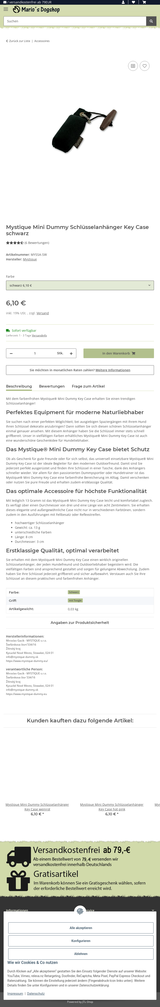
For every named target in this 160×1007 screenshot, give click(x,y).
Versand (43, 313)
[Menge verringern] (11, 353)
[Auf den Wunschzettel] (145, 66)
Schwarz (74, 592)
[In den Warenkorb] (9, 54)
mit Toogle (75, 600)
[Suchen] (151, 21)
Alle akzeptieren (81, 928)
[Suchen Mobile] (75, 21)
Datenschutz (36, 993)
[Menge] (35, 353)
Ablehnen (80, 954)
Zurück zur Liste (19, 41)
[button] (123, 2)
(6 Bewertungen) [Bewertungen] (27, 243)
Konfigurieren (80, 941)
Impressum (15, 993)
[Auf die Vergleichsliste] (133, 66)
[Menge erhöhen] (71, 353)
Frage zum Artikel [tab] (88, 386)
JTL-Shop (87, 1002)
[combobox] (80, 285)
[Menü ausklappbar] (6, 7)
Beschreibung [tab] (19, 386)
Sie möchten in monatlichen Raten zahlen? (80, 370)
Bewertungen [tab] (52, 386)
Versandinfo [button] (39, 335)
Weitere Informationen (113, 370)
